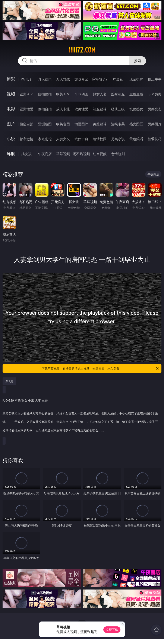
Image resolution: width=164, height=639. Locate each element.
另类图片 (154, 124)
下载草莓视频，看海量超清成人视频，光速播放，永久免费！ (100, 368)
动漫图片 (81, 124)
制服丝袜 (100, 109)
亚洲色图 (45, 124)
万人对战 (63, 79)
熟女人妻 (100, 94)
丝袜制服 (118, 94)
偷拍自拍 (45, 109)
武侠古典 (81, 139)
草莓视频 (63, 153)
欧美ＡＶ (63, 94)
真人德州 (45, 79)
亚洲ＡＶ (26, 94)
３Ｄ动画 (81, 94)
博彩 (11, 79)
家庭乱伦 (45, 139)
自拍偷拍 (45, 94)
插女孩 (26, 153)
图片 (11, 124)
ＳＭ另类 (154, 94)
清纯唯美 (118, 124)
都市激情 (26, 139)
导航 (11, 154)
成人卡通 (63, 109)
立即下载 (112, 629)
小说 (11, 139)
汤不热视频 (81, 153)
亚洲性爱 (26, 109)
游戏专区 (81, 79)
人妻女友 (63, 139)
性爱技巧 (154, 139)
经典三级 (118, 109)
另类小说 (118, 139)
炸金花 (118, 79)
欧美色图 (63, 124)
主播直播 (136, 94)
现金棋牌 (136, 79)
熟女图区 (136, 124)
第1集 (9, 381)
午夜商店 (45, 153)
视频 (11, 94)
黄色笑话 (136, 139)
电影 (11, 109)
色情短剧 (118, 153)
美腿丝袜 (100, 124)
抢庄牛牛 (154, 79)
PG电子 (26, 79)
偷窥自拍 (26, 124)
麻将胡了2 (99, 79)
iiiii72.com (82, 50)
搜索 (137, 60)
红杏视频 (100, 153)
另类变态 (154, 109)
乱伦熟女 (136, 109)
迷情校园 (100, 139)
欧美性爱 (81, 109)
